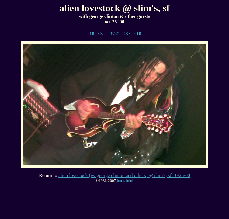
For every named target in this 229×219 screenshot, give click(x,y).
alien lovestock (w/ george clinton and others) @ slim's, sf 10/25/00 (124, 175)
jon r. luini (125, 180)
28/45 (113, 33)
